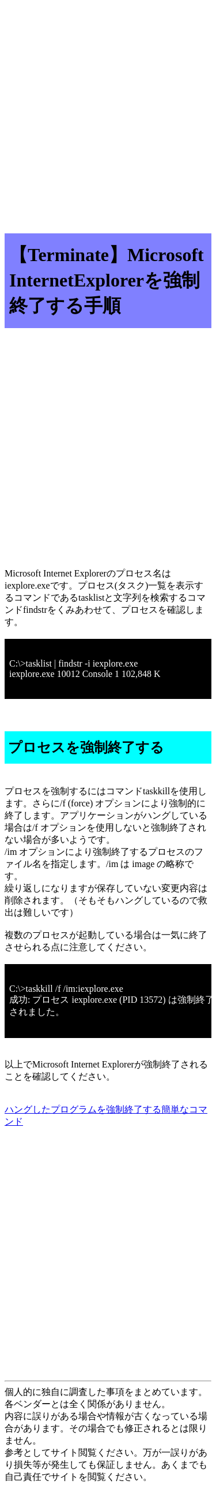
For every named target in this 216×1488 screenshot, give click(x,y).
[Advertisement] (108, 113)
